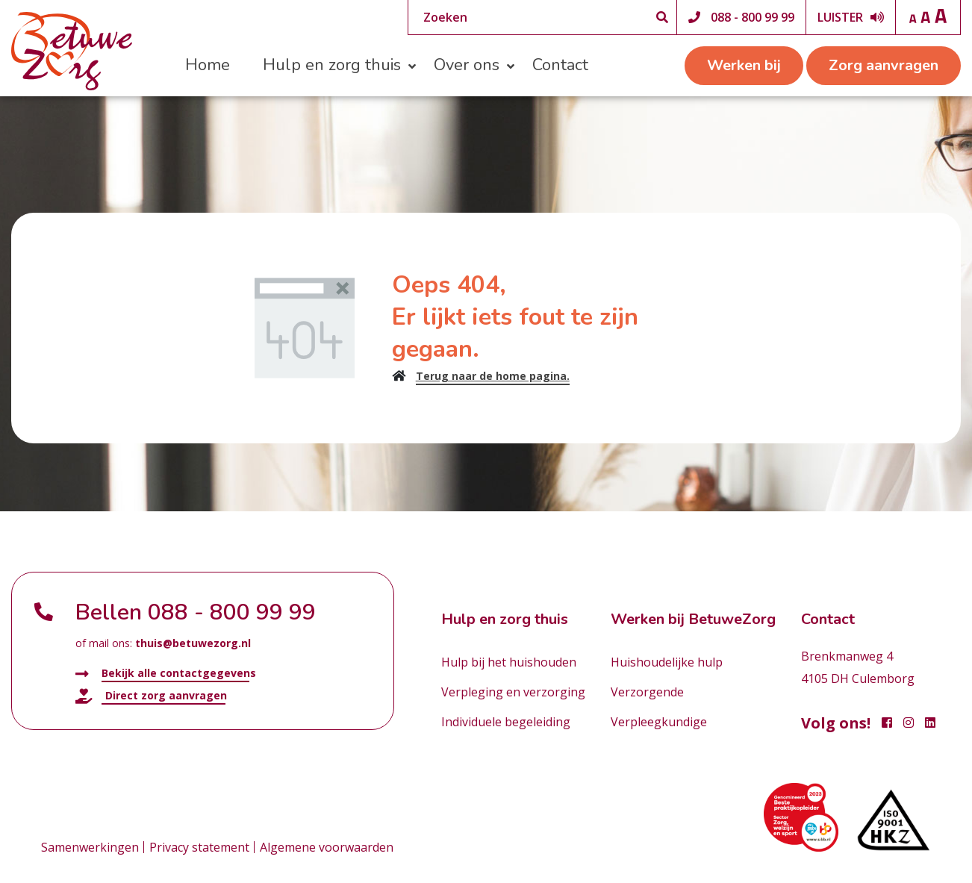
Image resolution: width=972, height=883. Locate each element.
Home (207, 65)
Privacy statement (199, 847)
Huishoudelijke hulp (667, 662)
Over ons (466, 65)
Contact (560, 65)
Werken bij (744, 65)
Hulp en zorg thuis (332, 65)
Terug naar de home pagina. (493, 376)
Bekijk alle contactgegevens (165, 673)
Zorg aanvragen (883, 65)
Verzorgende (647, 692)
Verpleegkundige (659, 722)
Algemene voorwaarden (326, 847)
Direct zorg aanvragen (151, 696)
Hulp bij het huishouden (508, 662)
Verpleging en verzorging (513, 692)
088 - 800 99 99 (752, 17)
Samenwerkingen (90, 847)
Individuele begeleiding (505, 722)
